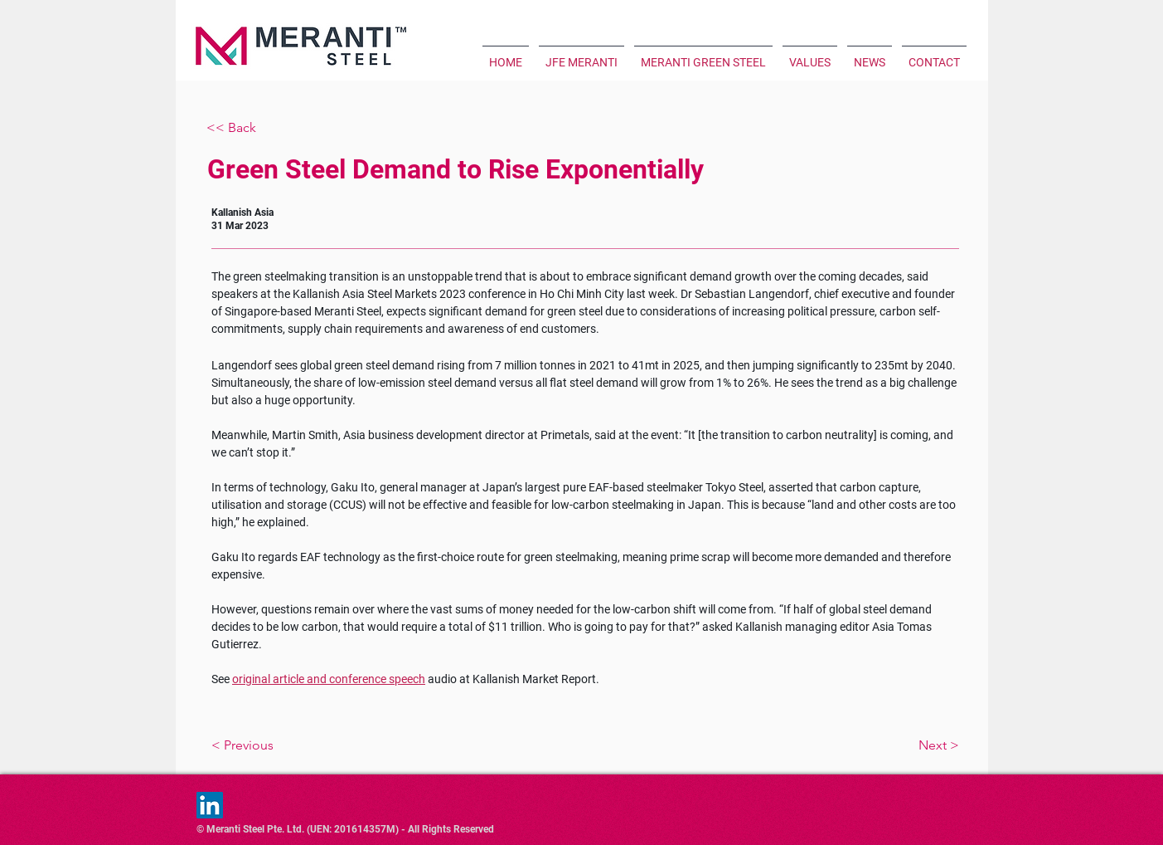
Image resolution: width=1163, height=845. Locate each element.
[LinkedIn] (209, 805)
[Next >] (873, 745)
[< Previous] (297, 745)
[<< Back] (261, 128)
